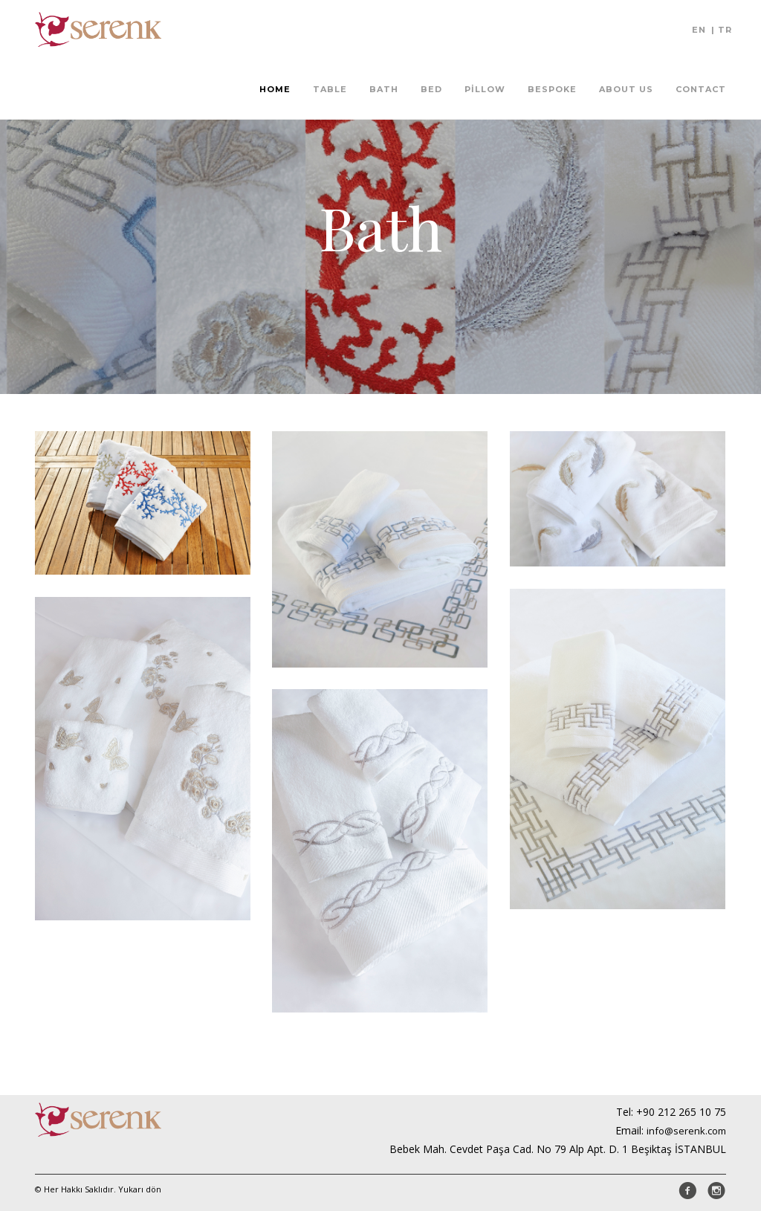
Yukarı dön (139, 1189)
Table (330, 89)
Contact (701, 89)
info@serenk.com (686, 1130)
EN (699, 30)
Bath (383, 89)
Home (275, 89)
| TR (721, 30)
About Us (626, 89)
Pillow (484, 89)
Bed (431, 89)
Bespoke (552, 89)
